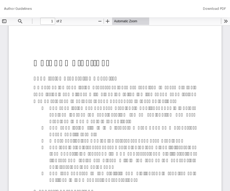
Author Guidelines (18, 9)
